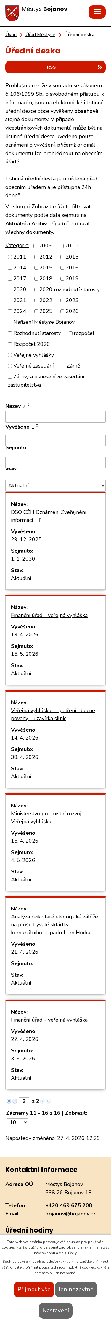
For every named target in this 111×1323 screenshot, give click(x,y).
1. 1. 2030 (23, 558)
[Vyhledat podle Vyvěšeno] (55, 440)
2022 (45, 300)
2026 (72, 311)
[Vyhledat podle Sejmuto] (55, 463)
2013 (72, 256)
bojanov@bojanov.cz (70, 1213)
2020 (19, 289)
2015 (45, 267)
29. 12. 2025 (26, 539)
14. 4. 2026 (24, 737)
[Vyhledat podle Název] (55, 417)
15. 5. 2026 (24, 654)
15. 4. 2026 (24, 840)
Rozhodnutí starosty (37, 333)
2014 (19, 267)
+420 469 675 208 (68, 1205)
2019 (72, 278)
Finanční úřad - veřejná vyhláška (49, 615)
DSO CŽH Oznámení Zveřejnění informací (48, 516)
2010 (71, 245)
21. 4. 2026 (24, 951)
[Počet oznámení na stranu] (17, 1122)
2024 (19, 311)
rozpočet (84, 333)
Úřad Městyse (40, 34)
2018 (45, 278)
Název (15, 406)
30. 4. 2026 (24, 757)
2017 (19, 278)
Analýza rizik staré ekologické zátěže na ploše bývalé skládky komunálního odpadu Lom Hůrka (54, 924)
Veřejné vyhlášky (33, 354)
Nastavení (55, 1310)
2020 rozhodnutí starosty (69, 289)
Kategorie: (17, 245)
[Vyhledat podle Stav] (55, 486)
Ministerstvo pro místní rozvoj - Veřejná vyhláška (48, 817)
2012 (45, 256)
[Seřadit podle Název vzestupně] (28, 403)
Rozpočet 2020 (31, 344)
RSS (75, 67)
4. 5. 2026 (23, 860)
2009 (45, 245)
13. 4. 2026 (24, 634)
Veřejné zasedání (33, 365)
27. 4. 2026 (24, 1039)
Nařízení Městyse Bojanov (44, 322)
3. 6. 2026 (23, 1058)
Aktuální (21, 578)
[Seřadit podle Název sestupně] (28, 406)
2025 (45, 311)
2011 (19, 256)
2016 (72, 267)
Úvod (11, 34)
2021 (19, 300)
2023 (72, 300)
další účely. (68, 1253)
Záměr (74, 365)
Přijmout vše (34, 1289)
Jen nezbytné (76, 1289)
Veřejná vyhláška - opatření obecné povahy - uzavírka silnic (53, 714)
